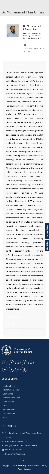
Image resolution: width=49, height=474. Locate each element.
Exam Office (8, 393)
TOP (24, 460)
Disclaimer (27, 469)
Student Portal (9, 385)
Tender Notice (9, 413)
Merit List (47, 245)
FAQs (5, 417)
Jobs (5, 405)
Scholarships (8, 401)
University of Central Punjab (29, 466)
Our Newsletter (47, 231)
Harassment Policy (11, 397)
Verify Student (9, 409)
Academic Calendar (11, 389)
